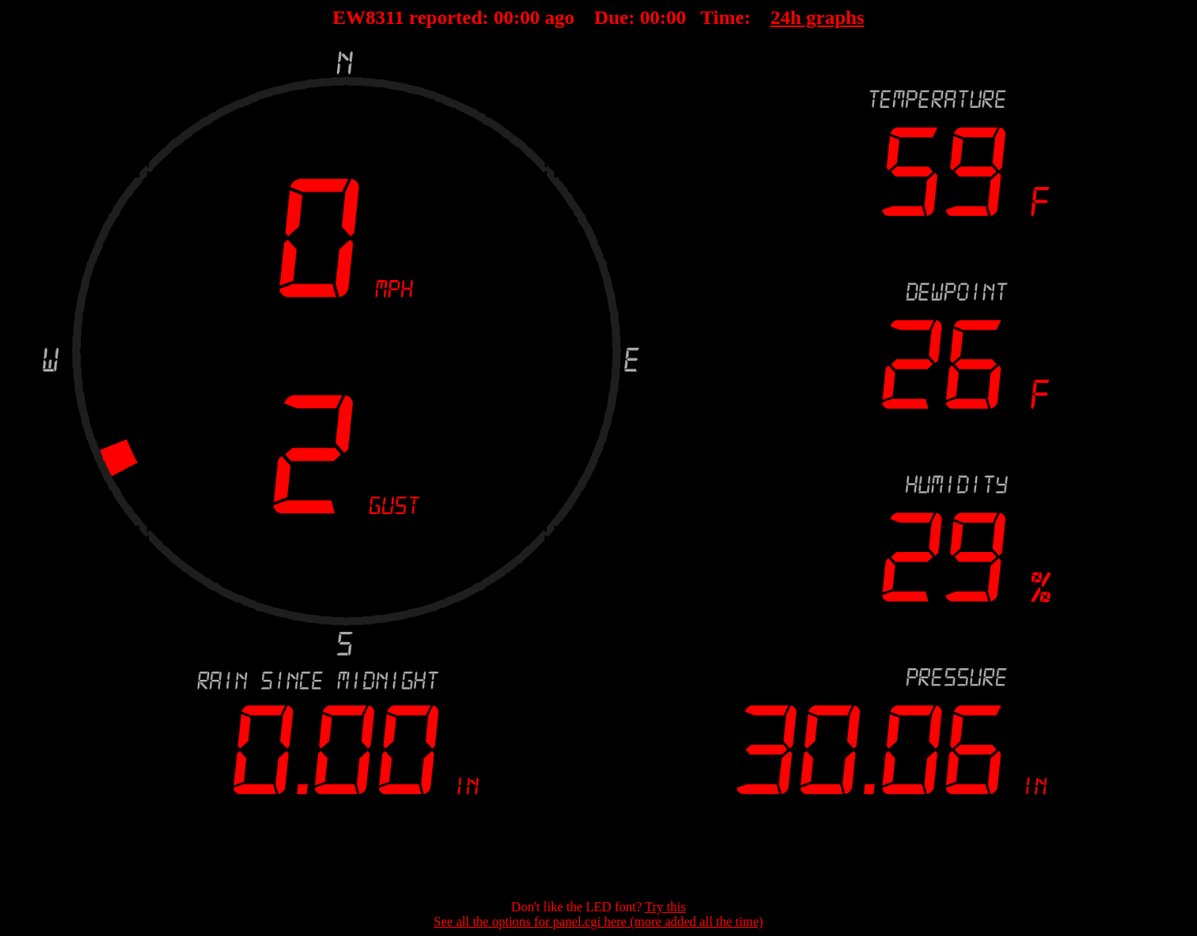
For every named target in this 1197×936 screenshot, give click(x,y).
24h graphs (817, 17)
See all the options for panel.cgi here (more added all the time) (599, 922)
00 (503, 17)
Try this (665, 907)
